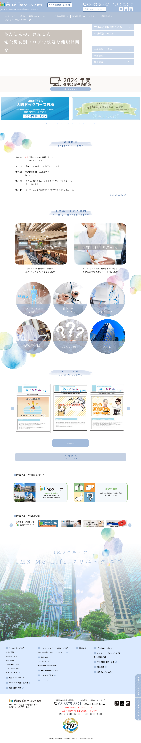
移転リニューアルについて (93, 9)
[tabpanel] (35, 108)
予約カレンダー (43, 668)
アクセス (92, 16)
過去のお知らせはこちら (118, 195)
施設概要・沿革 (11, 663)
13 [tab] (91, 123)
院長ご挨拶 (10, 659)
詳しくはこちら (70, 443)
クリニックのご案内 (15, 16)
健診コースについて (38, 16)
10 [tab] (80, 123)
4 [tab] (57, 123)
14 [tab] (94, 123)
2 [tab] (50, 123)
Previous (12, 408)
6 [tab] (65, 123)
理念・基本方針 (11, 679)
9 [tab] (76, 123)
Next (128, 408)
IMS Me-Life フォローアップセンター (51, 659)
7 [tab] (68, 123)
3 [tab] (54, 123)
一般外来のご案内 (12, 671)
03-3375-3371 (69, 710)
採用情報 (107, 16)
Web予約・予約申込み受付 (48, 672)
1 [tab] (46, 123)
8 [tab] (72, 123)
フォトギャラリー (12, 675)
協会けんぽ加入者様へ (17, 19)
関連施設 (78, 16)
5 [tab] (61, 123)
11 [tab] (83, 123)
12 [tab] (87, 123)
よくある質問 (60, 16)
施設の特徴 (10, 667)
